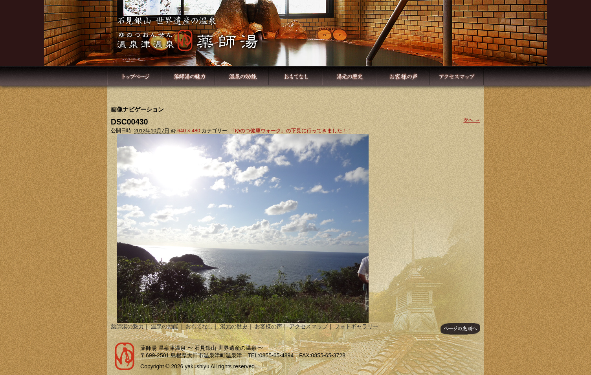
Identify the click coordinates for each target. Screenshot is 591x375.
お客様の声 (268, 326)
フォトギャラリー (356, 326)
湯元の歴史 (234, 326)
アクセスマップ (308, 326)
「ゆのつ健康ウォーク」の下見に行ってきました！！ (291, 131)
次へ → (471, 120)
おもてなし (199, 326)
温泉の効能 (164, 326)
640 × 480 (188, 131)
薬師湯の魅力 (127, 326)
